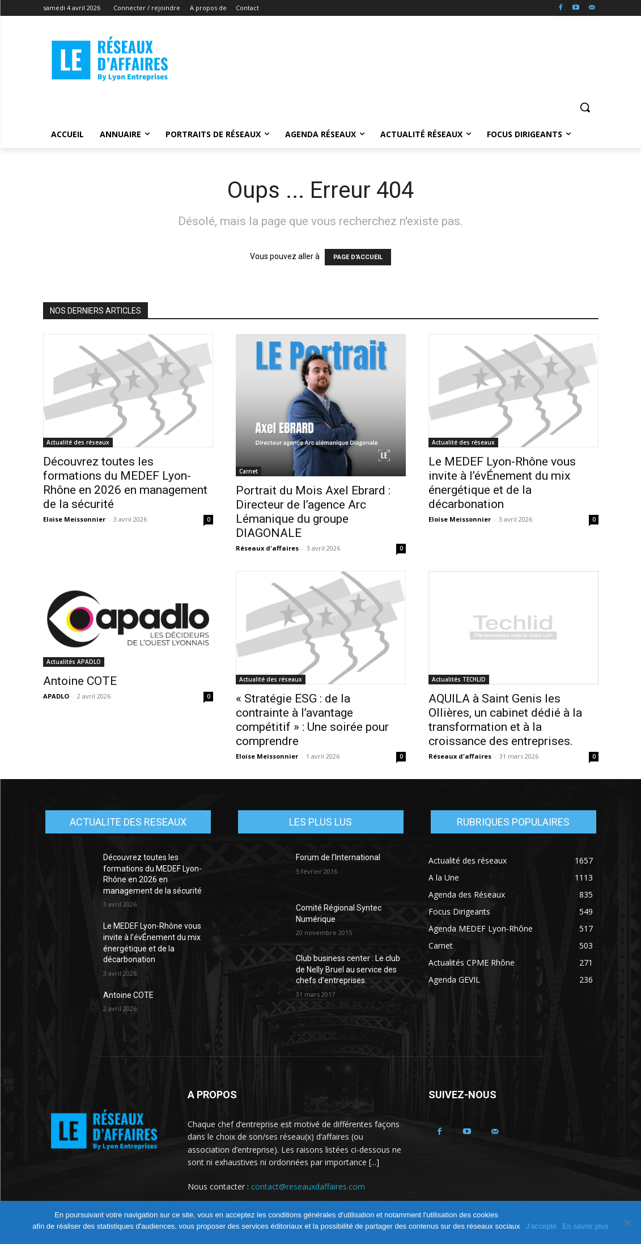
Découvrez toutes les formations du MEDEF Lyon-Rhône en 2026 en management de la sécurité (125, 483)
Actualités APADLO (73, 662)
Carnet (248, 471)
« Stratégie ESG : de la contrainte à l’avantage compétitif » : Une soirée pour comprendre (312, 720)
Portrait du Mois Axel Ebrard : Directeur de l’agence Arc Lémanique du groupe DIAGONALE (313, 512)
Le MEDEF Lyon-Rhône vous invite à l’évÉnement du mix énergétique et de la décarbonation (502, 483)
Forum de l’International (338, 857)
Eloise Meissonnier (74, 519)
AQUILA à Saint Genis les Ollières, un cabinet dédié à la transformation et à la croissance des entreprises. (505, 720)
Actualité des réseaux (77, 442)
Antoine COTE (80, 681)
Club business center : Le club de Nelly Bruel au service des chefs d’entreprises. (348, 969)
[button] (584, 107)
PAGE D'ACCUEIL (358, 257)
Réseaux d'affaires (267, 548)
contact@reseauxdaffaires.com (308, 1186)
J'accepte (541, 1226)
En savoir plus (585, 1226)
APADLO (56, 696)
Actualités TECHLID (459, 679)
